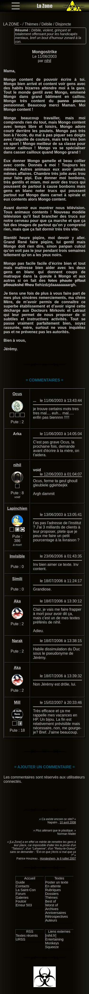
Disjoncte (63, 24)
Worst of (51, 905)
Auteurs (51, 920)
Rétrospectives (56, 916)
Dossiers (52, 894)
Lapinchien (17, 508)
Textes (59, 878)
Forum (21, 894)
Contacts (22, 886)
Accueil (29, 878)
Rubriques (53, 890)
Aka (17, 601)
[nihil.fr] (50, 935)
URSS (20, 939)
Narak (17, 641)
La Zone (44, 6)
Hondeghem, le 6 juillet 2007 (58, 858)
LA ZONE (11, 24)
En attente (53, 886)
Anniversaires (55, 913)
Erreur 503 (24, 905)
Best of (50, 901)
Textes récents (27, 935)
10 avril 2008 (68, 822)
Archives (51, 909)
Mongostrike (44, 51)
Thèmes (31, 24)
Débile (47, 24)
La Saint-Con (26, 890)
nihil (47, 61)
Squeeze (52, 947)
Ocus (17, 394)
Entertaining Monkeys (54, 941)
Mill (17, 702)
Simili (17, 579)
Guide (20, 882)
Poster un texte (56, 882)
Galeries (22, 897)
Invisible (17, 556)
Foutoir (21, 901)
